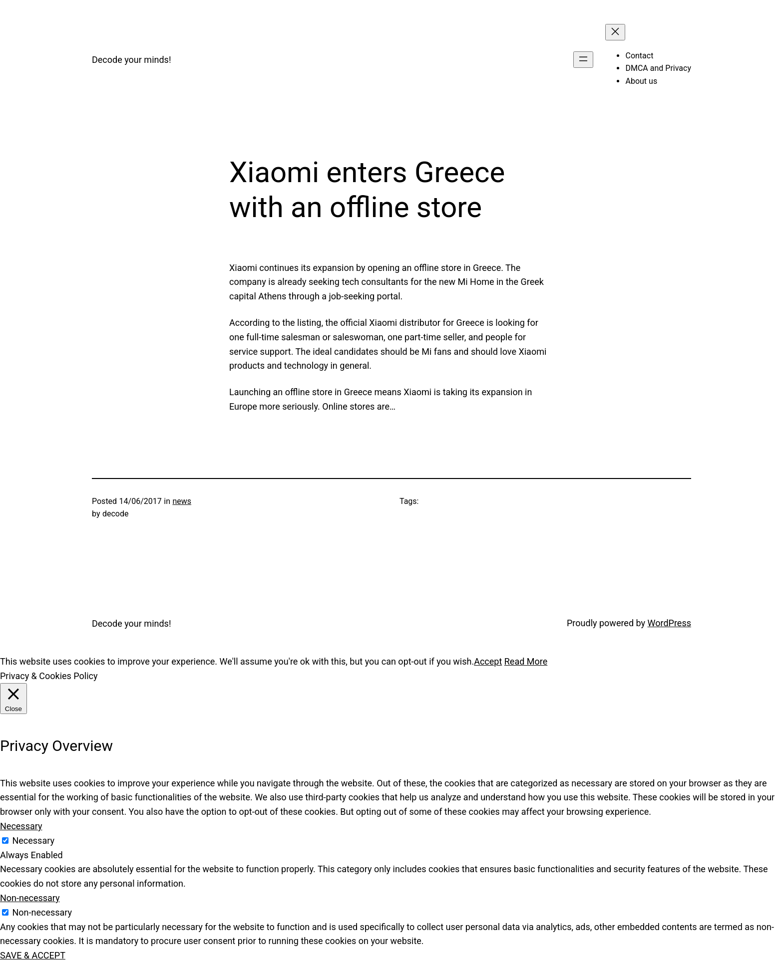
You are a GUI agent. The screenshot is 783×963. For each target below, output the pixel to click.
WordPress (669, 623)
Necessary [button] (21, 826)
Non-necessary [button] (30, 898)
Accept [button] (488, 661)
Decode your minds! (131, 59)
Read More (526, 661)
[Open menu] (583, 59)
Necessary (33, 840)
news (181, 501)
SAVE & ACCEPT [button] (32, 955)
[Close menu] (615, 32)
